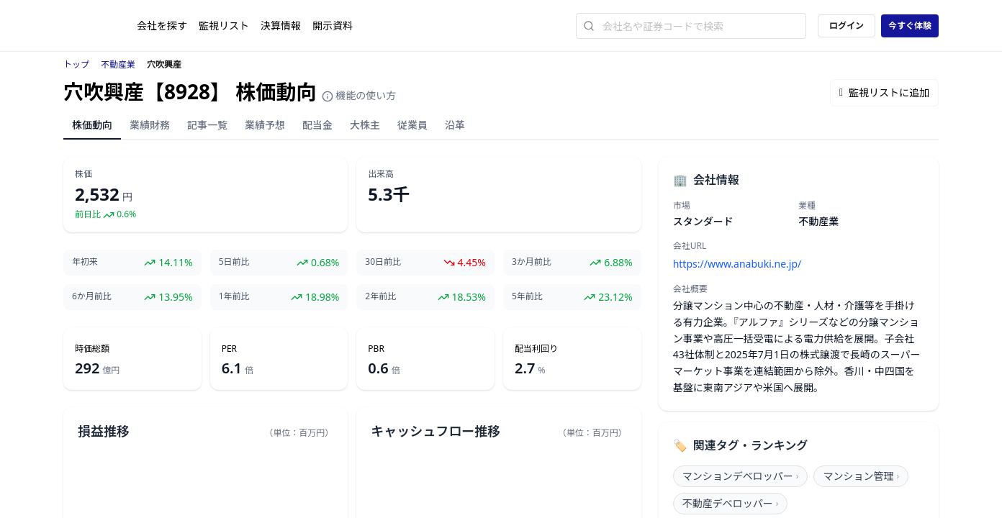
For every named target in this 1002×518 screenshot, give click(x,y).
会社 (162, 25)
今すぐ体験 (909, 25)
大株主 (365, 125)
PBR (376, 349)
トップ (76, 64)
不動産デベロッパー (730, 503)
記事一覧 (207, 125)
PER (229, 349)
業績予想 (265, 125)
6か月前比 (92, 296)
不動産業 (118, 64)
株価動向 (92, 125)
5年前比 (527, 296)
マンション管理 (861, 476)
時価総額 (92, 349)
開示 (332, 25)
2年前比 (380, 296)
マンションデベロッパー (740, 476)
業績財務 (150, 125)
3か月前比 (531, 262)
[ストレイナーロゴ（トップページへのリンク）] (100, 26)
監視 (224, 25)
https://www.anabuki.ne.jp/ (737, 264)
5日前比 (234, 262)
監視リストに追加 (884, 92)
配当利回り (536, 349)
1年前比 (234, 296)
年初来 (85, 262)
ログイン (846, 25)
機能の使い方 (359, 95)
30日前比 (383, 262)
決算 (281, 25)
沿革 (455, 125)
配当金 (317, 125)
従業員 (412, 125)
